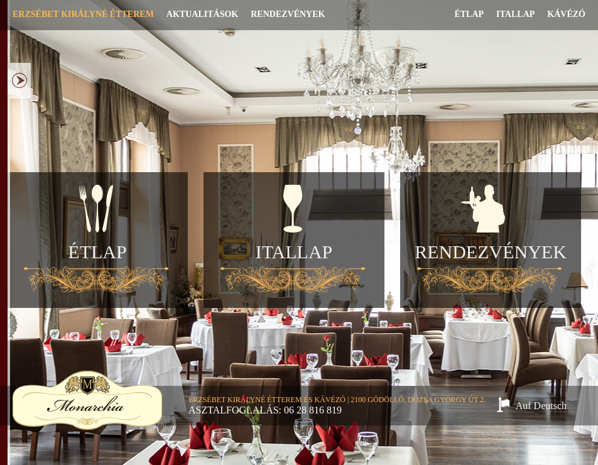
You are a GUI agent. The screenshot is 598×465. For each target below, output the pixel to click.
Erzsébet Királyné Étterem (83, 14)
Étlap (469, 14)
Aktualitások (202, 14)
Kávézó (566, 14)
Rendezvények (288, 14)
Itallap (515, 14)
